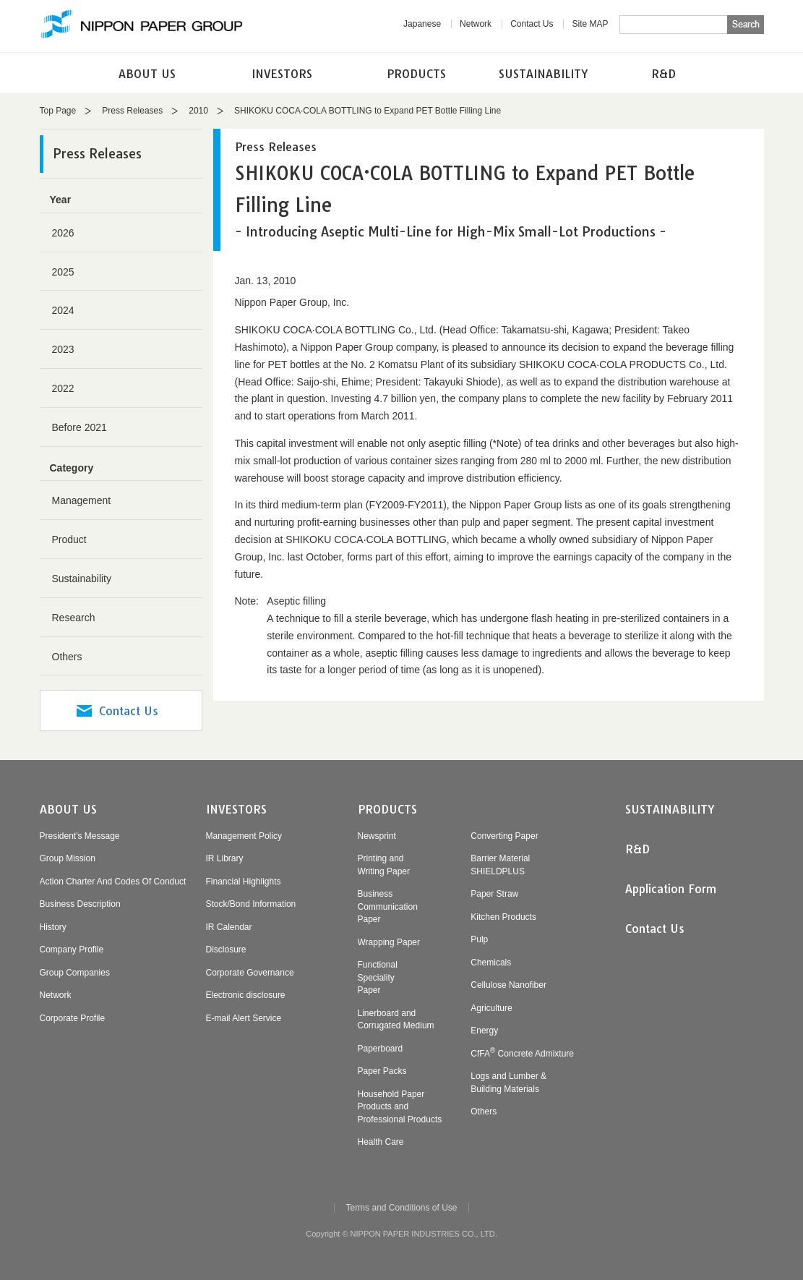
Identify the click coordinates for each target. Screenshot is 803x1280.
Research (73, 617)
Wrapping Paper (389, 942)
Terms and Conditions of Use (401, 1208)
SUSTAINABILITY (543, 74)
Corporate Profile (73, 1018)
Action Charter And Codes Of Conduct (113, 881)
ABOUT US (147, 74)
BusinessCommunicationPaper (388, 906)
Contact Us (531, 24)
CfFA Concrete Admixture (522, 1054)
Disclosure (226, 949)
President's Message (80, 836)
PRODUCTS (416, 74)
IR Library (225, 858)
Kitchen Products (503, 917)
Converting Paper (504, 836)
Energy (484, 1030)
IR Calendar (229, 927)
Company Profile (72, 949)
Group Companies (75, 973)
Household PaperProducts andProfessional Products (400, 1107)
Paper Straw (494, 894)
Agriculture (491, 1008)
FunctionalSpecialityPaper (378, 977)
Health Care (381, 1142)
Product (69, 539)
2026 (63, 233)
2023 (63, 349)
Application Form (670, 889)
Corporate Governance (250, 973)
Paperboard (380, 1049)
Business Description (80, 904)
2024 (63, 310)
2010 (198, 111)
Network (475, 24)
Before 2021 (79, 427)
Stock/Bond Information (251, 904)
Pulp (479, 939)
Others (67, 656)
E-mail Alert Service (244, 1018)
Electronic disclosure (245, 995)
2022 (63, 388)
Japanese (422, 24)
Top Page (58, 111)
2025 (63, 272)
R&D (663, 74)
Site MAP (590, 24)
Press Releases (132, 111)
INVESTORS (282, 74)
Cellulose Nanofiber (508, 985)
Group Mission (67, 858)
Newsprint (377, 836)
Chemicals (491, 962)
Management (81, 500)
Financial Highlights (243, 881)
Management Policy (244, 836)
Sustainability (82, 578)
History (53, 927)
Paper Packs (382, 1071)
